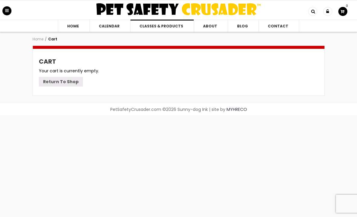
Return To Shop (61, 82)
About (210, 26)
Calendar (109, 26)
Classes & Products (161, 26)
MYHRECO (237, 109)
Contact (278, 26)
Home (73, 26)
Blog (242, 26)
